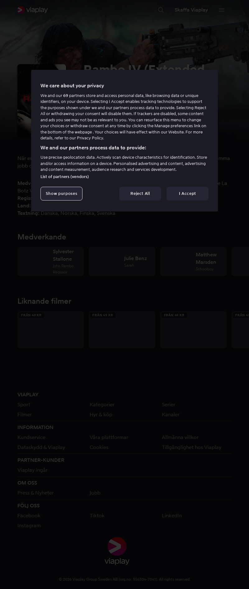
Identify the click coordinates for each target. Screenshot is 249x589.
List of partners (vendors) (64, 176)
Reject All (140, 193)
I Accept (187, 193)
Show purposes (61, 193)
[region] (124, 140)
